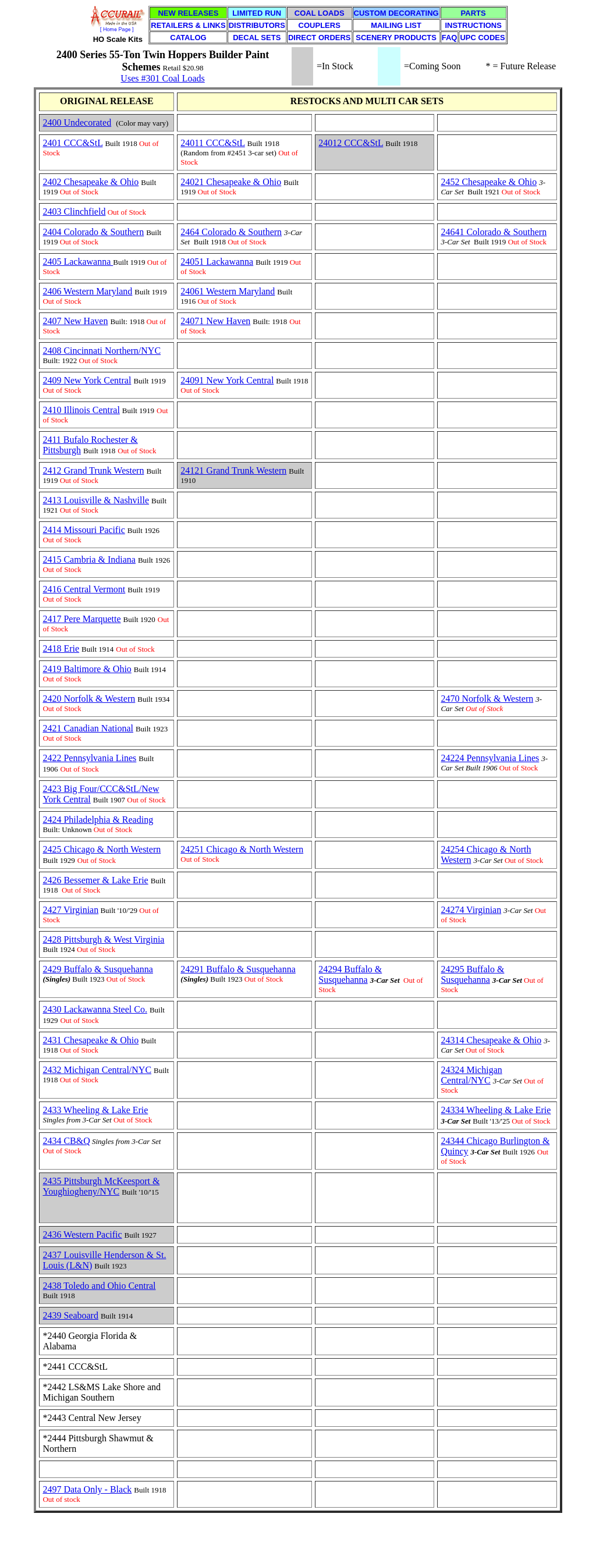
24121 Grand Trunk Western (233, 470)
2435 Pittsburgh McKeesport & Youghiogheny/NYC (100, 1186)
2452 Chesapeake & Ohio (489, 182)
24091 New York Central (227, 380)
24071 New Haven (215, 321)
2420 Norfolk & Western (88, 699)
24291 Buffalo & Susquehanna (237, 969)
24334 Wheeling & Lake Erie (496, 1110)
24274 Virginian (471, 910)
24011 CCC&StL (212, 143)
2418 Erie (60, 648)
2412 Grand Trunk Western (93, 470)
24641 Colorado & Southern (494, 232)
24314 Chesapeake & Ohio (491, 1040)
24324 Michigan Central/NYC (471, 1075)
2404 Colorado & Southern (93, 232)
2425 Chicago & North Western (101, 849)
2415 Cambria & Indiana (89, 559)
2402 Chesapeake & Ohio (90, 182)
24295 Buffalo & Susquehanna (472, 974)
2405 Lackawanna (77, 262)
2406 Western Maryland (87, 291)
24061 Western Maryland (227, 291)
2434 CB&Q (66, 1141)
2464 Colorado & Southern (231, 232)
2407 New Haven (75, 321)
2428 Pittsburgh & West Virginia (103, 939)
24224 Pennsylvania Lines (490, 758)
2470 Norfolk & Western (487, 699)
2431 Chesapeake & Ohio (90, 1040)
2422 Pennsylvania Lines (89, 758)
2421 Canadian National (87, 728)
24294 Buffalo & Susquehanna (350, 974)
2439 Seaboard (70, 1315)
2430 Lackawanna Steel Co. (94, 1009)
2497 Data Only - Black (87, 1489)
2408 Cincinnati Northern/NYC (101, 351)
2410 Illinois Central (80, 410)
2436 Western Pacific (82, 1234)
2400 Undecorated (76, 122)
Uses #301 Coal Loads (162, 78)
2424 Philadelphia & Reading (97, 820)
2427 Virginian (70, 910)
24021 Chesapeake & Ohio (230, 182)
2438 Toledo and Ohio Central (98, 1286)
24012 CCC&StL (350, 143)
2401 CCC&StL (72, 143)
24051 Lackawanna (216, 262)
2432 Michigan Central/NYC (96, 1070)
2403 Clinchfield (73, 211)
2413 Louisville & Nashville (95, 500)
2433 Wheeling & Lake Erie (95, 1110)
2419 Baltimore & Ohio (86, 669)
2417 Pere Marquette (81, 619)
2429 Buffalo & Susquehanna (97, 969)
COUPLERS (319, 25)
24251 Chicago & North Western (241, 849)
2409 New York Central (86, 380)
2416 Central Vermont (83, 589)
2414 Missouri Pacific (83, 530)
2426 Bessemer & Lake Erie (95, 880)
